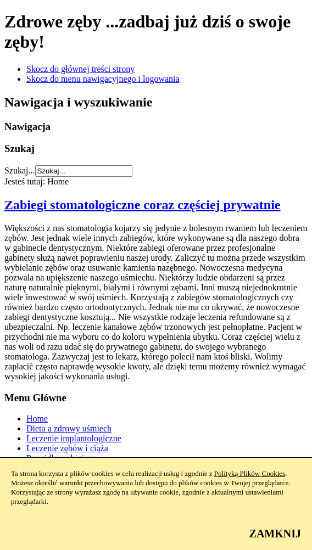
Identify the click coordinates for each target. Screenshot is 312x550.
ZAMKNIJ (275, 533)
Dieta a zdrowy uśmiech (69, 428)
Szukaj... (19, 170)
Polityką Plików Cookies (249, 473)
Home (37, 418)
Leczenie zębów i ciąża (67, 448)
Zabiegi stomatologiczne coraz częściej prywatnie (142, 205)
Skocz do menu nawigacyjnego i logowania (103, 78)
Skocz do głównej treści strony (80, 69)
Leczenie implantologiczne (73, 438)
